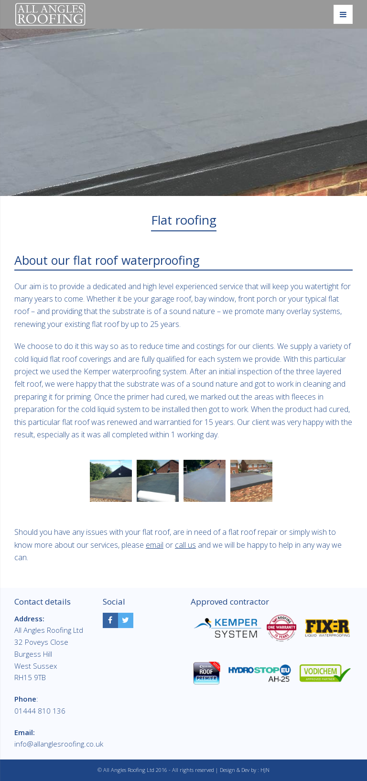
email (154, 545)
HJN (265, 769)
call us (185, 545)
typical (315, 298)
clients (263, 346)
